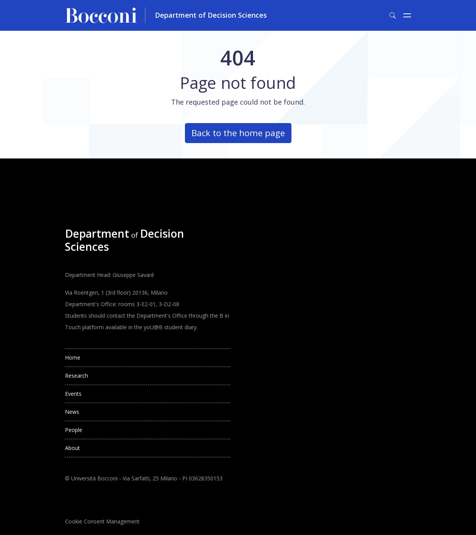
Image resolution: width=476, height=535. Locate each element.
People (73, 429)
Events (73, 393)
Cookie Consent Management (102, 521)
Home (72, 357)
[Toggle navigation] (407, 15)
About (72, 448)
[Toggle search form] (392, 15)
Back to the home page (238, 133)
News (72, 411)
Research (76, 375)
